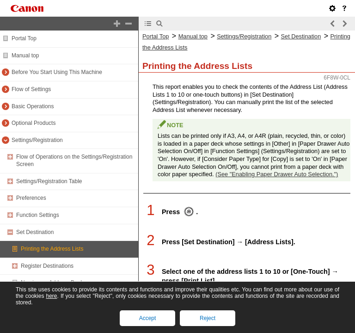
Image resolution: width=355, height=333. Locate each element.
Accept (147, 318)
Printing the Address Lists (52, 249)
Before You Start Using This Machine (57, 72)
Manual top (25, 55)
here (51, 296)
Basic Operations (33, 106)
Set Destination (35, 232)
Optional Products (33, 123)
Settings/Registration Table (49, 181)
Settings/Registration (37, 140)
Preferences (31, 198)
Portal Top (24, 38)
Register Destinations (47, 266)
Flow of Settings (31, 89)
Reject (207, 318)
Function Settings (37, 215)
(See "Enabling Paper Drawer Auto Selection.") (276, 174)
